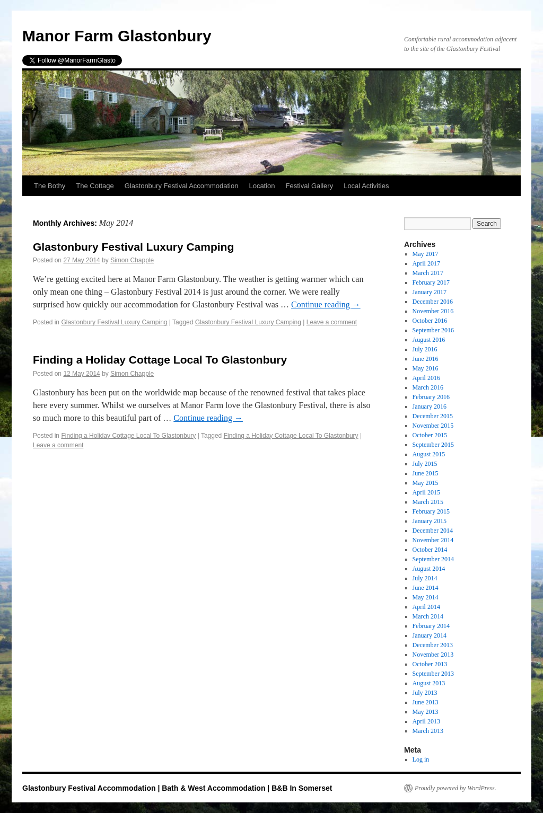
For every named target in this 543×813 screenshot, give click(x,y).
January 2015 (429, 521)
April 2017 (426, 263)
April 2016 (426, 378)
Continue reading (326, 304)
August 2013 (429, 683)
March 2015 (428, 502)
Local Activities (366, 186)
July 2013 (425, 692)
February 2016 (431, 397)
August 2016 (429, 339)
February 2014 (431, 626)
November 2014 (433, 540)
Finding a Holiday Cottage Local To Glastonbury (160, 360)
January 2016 (429, 406)
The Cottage (95, 186)
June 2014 (426, 587)
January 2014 (429, 635)
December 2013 (433, 645)
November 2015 (433, 425)
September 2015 (433, 444)
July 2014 (425, 578)
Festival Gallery (310, 186)
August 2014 (429, 568)
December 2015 (433, 416)
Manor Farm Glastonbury (117, 36)
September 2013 (433, 673)
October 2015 (430, 435)
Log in (421, 759)
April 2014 (426, 607)
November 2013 (433, 654)
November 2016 (433, 311)
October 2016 (430, 320)
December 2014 (433, 530)
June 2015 (426, 473)
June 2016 (426, 359)
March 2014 (428, 616)
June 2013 (426, 702)
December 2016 (433, 301)
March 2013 (428, 731)
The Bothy (49, 186)
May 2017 (426, 254)
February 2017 (431, 282)
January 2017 (429, 292)
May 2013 (426, 711)
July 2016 (425, 349)
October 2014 (430, 549)
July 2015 (425, 463)
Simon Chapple (132, 260)
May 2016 (426, 368)
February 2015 (431, 511)
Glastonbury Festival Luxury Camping (133, 247)
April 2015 (426, 492)
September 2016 (433, 330)
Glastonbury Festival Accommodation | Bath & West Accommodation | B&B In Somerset (177, 788)
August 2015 (429, 454)
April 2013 (426, 721)
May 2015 (426, 483)
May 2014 (426, 597)
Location (262, 186)
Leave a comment (331, 322)
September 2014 (433, 559)
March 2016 (428, 387)
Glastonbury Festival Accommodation (182, 186)
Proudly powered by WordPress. (455, 788)
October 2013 (430, 664)
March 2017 (428, 273)
